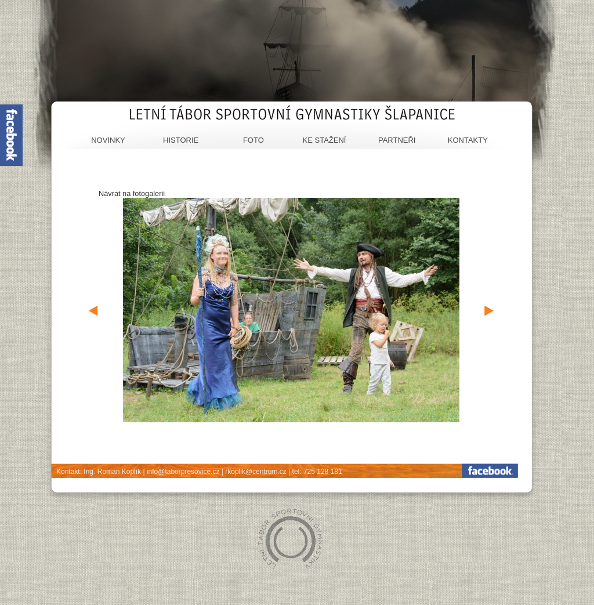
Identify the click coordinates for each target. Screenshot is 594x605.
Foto (253, 140)
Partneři (397, 140)
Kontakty (468, 140)
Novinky (108, 140)
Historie (180, 140)
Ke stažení (324, 140)
